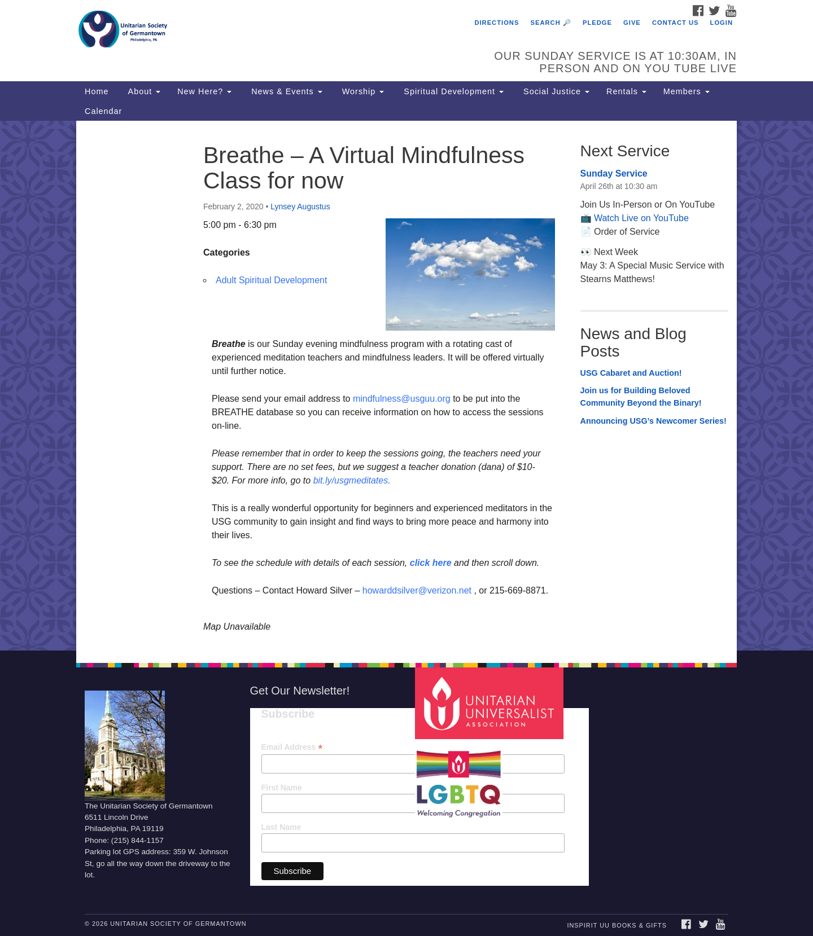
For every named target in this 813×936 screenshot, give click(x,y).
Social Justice (555, 91)
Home (96, 91)
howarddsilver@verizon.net (416, 590)
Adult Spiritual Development (271, 280)
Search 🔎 (551, 22)
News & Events (285, 91)
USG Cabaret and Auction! (631, 372)
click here (431, 563)
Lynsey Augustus (300, 206)
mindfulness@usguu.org (402, 398)
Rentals (626, 91)
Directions (496, 22)
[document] (406, 385)
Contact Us (675, 22)
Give (632, 22)
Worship (361, 91)
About (142, 91)
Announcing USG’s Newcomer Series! (653, 420)
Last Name (281, 827)
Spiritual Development (452, 91)
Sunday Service (614, 173)
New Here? (204, 91)
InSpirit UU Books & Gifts (616, 925)
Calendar (103, 111)
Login (721, 22)
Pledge (597, 22)
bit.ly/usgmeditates (350, 480)
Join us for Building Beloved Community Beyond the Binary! (641, 396)
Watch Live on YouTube (641, 218)
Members (686, 91)
